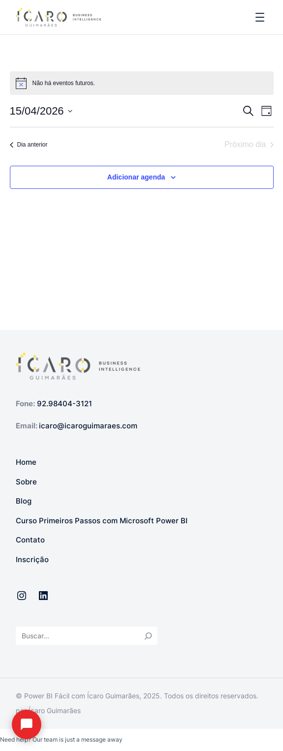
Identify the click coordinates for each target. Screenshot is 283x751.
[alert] (142, 83)
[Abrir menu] (259, 17)
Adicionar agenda (136, 177)
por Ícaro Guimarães (48, 711)
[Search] (148, 636)
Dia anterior (29, 144)
